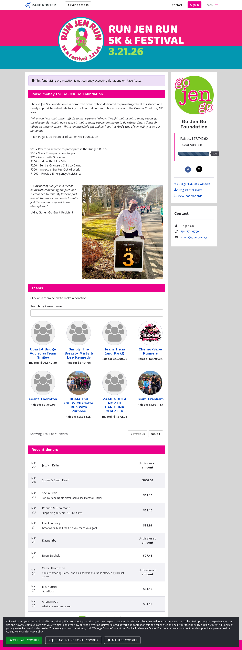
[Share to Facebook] (188, 169)
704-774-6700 (189, 231)
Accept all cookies (24, 640)
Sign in (194, 5)
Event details (78, 5)
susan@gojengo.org (193, 237)
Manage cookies (122, 640)
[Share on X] (199, 169)
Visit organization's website (192, 184)
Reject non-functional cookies (73, 640)
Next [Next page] (155, 434)
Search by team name (46, 306)
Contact (177, 5)
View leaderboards (188, 196)
